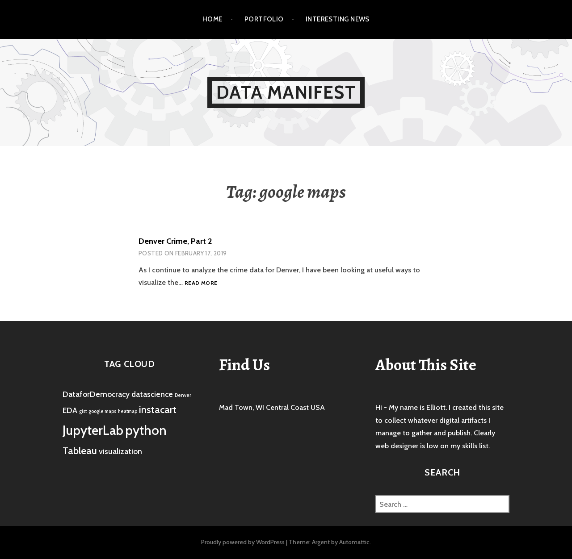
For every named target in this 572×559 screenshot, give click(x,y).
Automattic (354, 542)
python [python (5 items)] (146, 430)
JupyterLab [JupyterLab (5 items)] (93, 430)
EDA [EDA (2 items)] (70, 410)
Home (212, 19)
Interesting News (338, 19)
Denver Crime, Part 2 (175, 241)
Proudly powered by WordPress (243, 542)
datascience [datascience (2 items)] (152, 394)
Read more (201, 283)
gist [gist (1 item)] (83, 411)
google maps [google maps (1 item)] (102, 411)
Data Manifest (286, 92)
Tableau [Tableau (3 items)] (80, 450)
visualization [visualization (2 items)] (120, 451)
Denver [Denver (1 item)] (183, 395)
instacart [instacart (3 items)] (158, 409)
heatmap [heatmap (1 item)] (127, 411)
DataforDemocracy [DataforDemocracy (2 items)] (96, 394)
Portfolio (264, 19)
